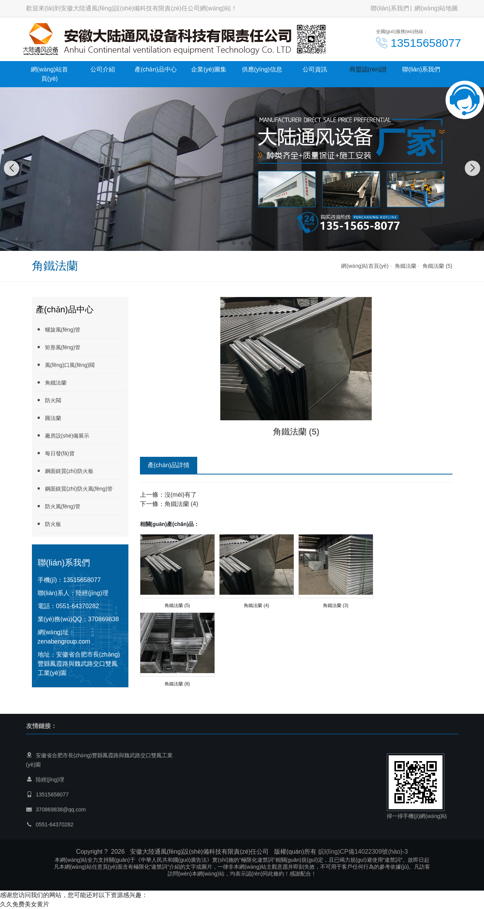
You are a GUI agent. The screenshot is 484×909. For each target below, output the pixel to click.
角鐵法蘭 (405, 266)
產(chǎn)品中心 (155, 69)
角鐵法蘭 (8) (177, 684)
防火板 (48, 524)
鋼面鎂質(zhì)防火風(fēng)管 (74, 488)
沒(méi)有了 (181, 494)
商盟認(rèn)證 (368, 69)
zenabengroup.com (64, 641)
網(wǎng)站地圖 (436, 8)
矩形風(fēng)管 (58, 347)
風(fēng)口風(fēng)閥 (65, 365)
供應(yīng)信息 (262, 69)
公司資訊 (315, 69)
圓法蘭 (48, 418)
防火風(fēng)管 (58, 506)
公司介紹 (102, 69)
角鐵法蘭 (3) (335, 605)
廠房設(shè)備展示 (63, 435)
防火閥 (48, 400)
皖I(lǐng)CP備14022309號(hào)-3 (363, 851)
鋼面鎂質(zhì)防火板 (64, 471)
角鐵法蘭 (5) (437, 266)
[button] (234, 243)
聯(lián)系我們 (390, 8)
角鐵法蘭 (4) (181, 504)
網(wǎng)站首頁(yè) (49, 74)
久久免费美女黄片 (24, 904)
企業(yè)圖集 (208, 69)
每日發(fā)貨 (55, 453)
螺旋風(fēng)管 (58, 329)
